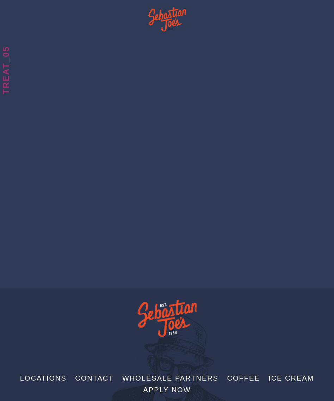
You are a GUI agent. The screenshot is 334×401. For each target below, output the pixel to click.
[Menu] (328, 8)
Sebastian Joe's (167, 16)
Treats (6, 23)
